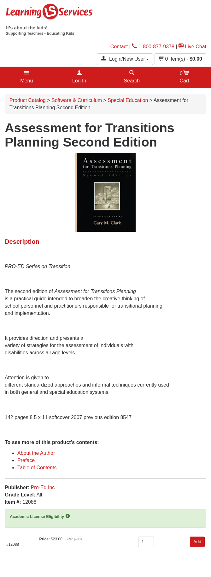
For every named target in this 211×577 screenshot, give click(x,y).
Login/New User (125, 59)
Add (197, 541)
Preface (26, 460)
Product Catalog (27, 100)
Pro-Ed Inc (43, 487)
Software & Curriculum (76, 100)
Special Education (128, 100)
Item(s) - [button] (180, 59)
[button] (26, 77)
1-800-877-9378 (153, 46)
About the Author (36, 453)
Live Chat (192, 46)
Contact (119, 46)
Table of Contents (37, 467)
